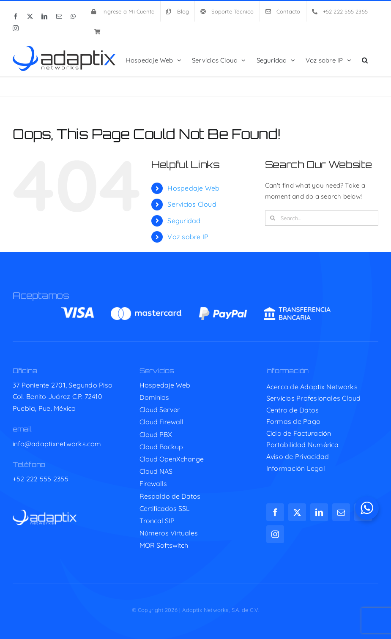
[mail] (341, 512)
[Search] (272, 218)
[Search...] (321, 218)
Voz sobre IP (187, 236)
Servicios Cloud (191, 204)
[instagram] (275, 534)
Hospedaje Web (193, 188)
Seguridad (183, 220)
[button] (365, 59)
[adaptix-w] (45, 513)
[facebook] (275, 512)
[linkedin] (319, 512)
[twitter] (297, 512)
